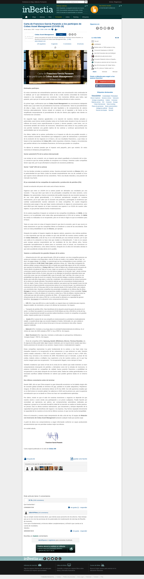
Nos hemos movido (105, 5)
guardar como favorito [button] (79, 459)
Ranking (75, 17)
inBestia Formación (40, 2)
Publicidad (88, 577)
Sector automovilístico (111, 106)
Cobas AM (52, 448)
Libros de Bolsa (64, 564)
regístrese (52, 540)
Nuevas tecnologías (101, 110)
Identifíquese (42, 540)
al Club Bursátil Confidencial (107, 8)
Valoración (116, 98)
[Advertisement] (55, 483)
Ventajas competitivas (98, 100)
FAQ (102, 577)
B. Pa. (31, 500)
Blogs (34, 17)
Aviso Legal (80, 577)
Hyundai (111, 110)
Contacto (96, 577)
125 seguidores (41, 44)
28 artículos (80, 44)
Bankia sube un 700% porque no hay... (105, 47)
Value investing (111, 104)
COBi (49, 29)
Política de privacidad (69, 577)
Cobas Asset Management (44, 34)
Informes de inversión (32, 564)
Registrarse (118, 2)
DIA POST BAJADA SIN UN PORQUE (105, 53)
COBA (42, 29)
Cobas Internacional (99, 104)
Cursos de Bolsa (97, 564)
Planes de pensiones (97, 106)
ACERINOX (97, 44)
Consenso (109, 102)
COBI (45, 29)
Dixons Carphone (95, 98)
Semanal (104, 71)
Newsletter (96, 96)
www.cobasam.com (40, 41)
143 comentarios (43, 512)
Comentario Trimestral (109, 96)
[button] (61, 34)
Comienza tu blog (27, 2)
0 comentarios (67, 44)
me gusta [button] (28, 459)
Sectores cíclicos (106, 98)
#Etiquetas (85, 17)
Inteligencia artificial (101, 108)
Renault (111, 108)
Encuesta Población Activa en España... (105, 59)
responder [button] (83, 507)
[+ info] (69, 39)
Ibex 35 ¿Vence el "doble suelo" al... (104, 68)
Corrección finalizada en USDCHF (103, 50)
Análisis (108, 100)
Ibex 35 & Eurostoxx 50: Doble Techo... (105, 65)
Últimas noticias (61, 6)
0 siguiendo (54, 44)
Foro (50, 17)
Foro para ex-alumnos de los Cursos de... (105, 62)
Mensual (115, 71)
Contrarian (114, 100)
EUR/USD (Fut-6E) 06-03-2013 (103, 56)
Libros (67, 17)
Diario (94, 71)
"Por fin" (96, 41)
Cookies (59, 577)
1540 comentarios (38, 500)
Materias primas (96, 102)
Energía (115, 102)
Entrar (111, 2)
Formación (58, 17)
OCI (103, 102)
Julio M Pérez (33, 512)
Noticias (42, 17)
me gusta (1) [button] (73, 507)
